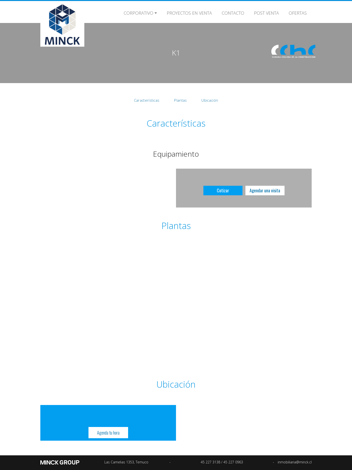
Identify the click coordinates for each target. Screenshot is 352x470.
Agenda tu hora (108, 432)
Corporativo (138, 12)
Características (147, 100)
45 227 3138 (211, 462)
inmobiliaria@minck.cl (295, 462)
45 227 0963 (233, 462)
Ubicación (209, 100)
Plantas (180, 100)
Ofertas (298, 12)
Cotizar (223, 190)
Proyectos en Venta (189, 12)
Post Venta (266, 12)
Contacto (233, 12)
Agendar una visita (265, 190)
